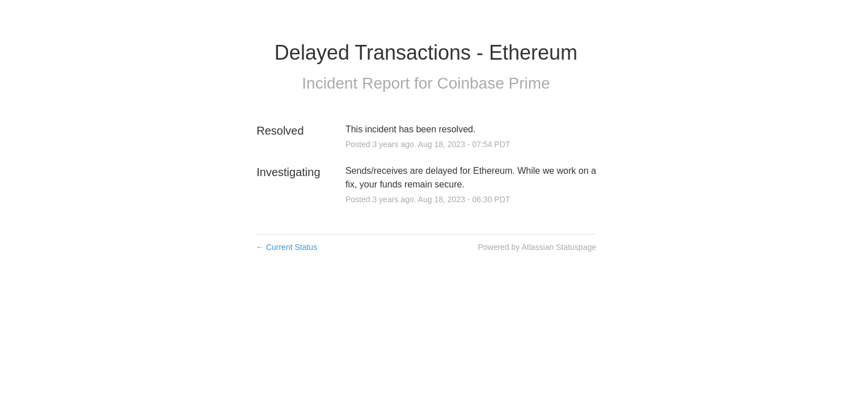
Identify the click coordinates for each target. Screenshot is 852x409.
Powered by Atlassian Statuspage (537, 247)
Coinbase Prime (493, 83)
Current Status (286, 247)
